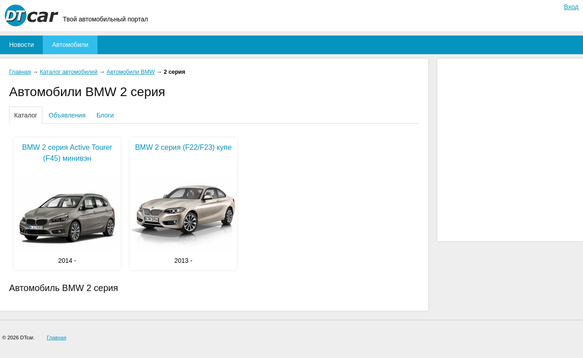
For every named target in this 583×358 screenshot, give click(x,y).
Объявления (67, 115)
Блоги (105, 115)
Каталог (25, 115)
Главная (20, 72)
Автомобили (70, 44)
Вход (571, 6)
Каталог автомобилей (69, 72)
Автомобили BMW (131, 72)
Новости (21, 44)
